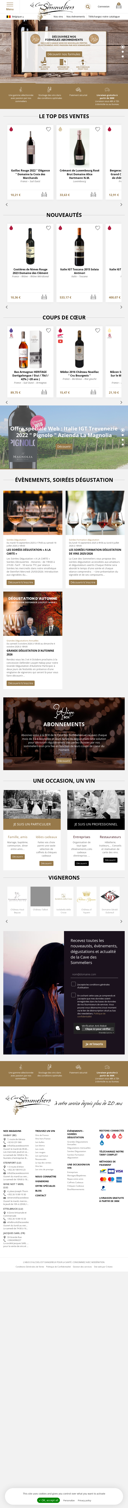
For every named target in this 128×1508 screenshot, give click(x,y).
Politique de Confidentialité (58, 1266)
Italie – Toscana (79, 276)
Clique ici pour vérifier (98, 1028)
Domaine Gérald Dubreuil (110, 911)
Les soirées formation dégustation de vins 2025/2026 (95, 551)
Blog (38, 1190)
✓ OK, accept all (48, 1500)
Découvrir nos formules (64, 54)
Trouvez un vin (45, 1130)
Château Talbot (40, 909)
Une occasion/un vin (78, 1166)
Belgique (14, 16)
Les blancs (40, 1145)
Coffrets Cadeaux (75, 1182)
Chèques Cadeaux (75, 1185)
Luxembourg (79, 181)
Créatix (109, 1266)
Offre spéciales (45, 1185)
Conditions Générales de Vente (30, 1266)
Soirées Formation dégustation (75, 1156)
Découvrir (64, 446)
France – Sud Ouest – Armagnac (30, 382)
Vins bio (38, 1166)
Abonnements (64, 724)
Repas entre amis (75, 1179)
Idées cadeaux (46, 837)
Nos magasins (12, 1130)
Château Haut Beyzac (17, 911)
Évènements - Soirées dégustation (75, 1134)
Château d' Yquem (86, 911)
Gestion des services (82, 1266)
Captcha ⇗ (106, 1032)
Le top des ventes (43, 1162)
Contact (40, 1195)
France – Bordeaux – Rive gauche (79, 378)
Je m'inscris (94, 1044)
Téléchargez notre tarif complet (111, 1153)
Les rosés (39, 1149)
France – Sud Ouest (30, 181)
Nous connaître (45, 1176)
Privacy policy (84, 1500)
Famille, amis (17, 837)
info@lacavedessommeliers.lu (21, 1173)
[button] (10, 3)
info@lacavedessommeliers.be (22, 1145)
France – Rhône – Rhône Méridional (30, 276)
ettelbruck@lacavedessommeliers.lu (25, 1222)
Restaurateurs (110, 837)
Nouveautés (40, 1159)
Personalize (69, 1500)
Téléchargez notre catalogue (104, 16)
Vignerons (42, 1181)
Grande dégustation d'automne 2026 (30, 652)
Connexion (104, 6)
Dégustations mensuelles (79, 1147)
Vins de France (42, 1135)
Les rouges (40, 1152)
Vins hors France (42, 1138)
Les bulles (39, 1142)
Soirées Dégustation (76, 1151)
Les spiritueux (41, 1155)
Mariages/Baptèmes (76, 1175)
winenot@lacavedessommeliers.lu (24, 1197)
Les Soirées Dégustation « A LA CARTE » (29, 551)
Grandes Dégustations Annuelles (77, 1143)
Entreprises (81, 837)
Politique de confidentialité (91, 1015)
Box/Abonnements (75, 1189)
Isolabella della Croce (63, 911)
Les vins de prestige (44, 1169)
